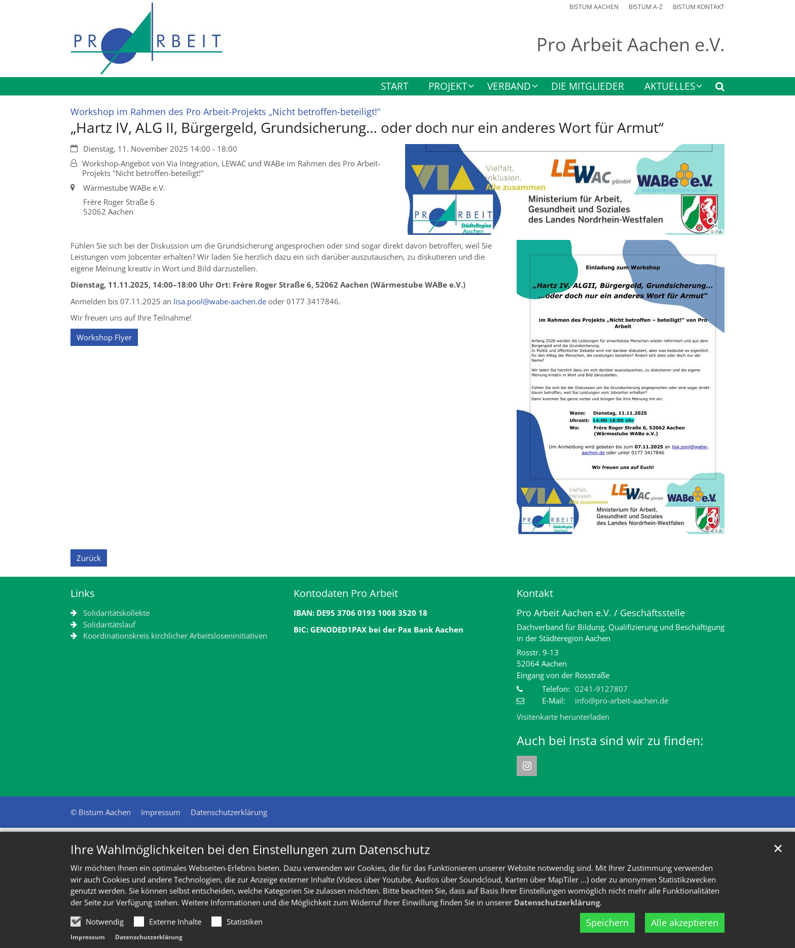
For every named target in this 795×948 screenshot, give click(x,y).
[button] (713, 88)
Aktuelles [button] (669, 87)
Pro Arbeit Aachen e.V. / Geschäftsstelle (601, 613)
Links (82, 593)
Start (394, 87)
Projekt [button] (447, 87)
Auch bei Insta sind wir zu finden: (610, 740)
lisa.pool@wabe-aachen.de (219, 301)
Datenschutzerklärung (557, 924)
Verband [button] (509, 87)
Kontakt (535, 593)
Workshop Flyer (104, 337)
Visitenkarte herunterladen (563, 717)
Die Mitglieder (587, 87)
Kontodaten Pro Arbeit (346, 593)
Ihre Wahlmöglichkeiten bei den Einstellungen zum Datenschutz (250, 872)
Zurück (89, 558)
